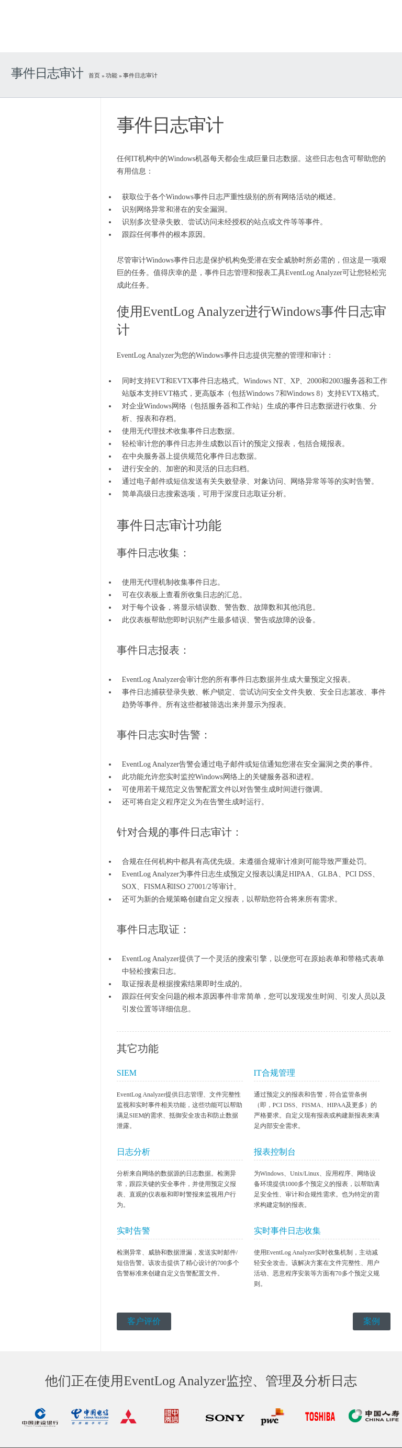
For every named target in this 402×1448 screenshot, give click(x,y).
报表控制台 (275, 1151)
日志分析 (133, 1151)
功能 (111, 75)
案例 (371, 1321)
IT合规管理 (274, 1072)
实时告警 (133, 1230)
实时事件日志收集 (287, 1230)
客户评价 (144, 1321)
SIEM (127, 1072)
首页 (94, 75)
